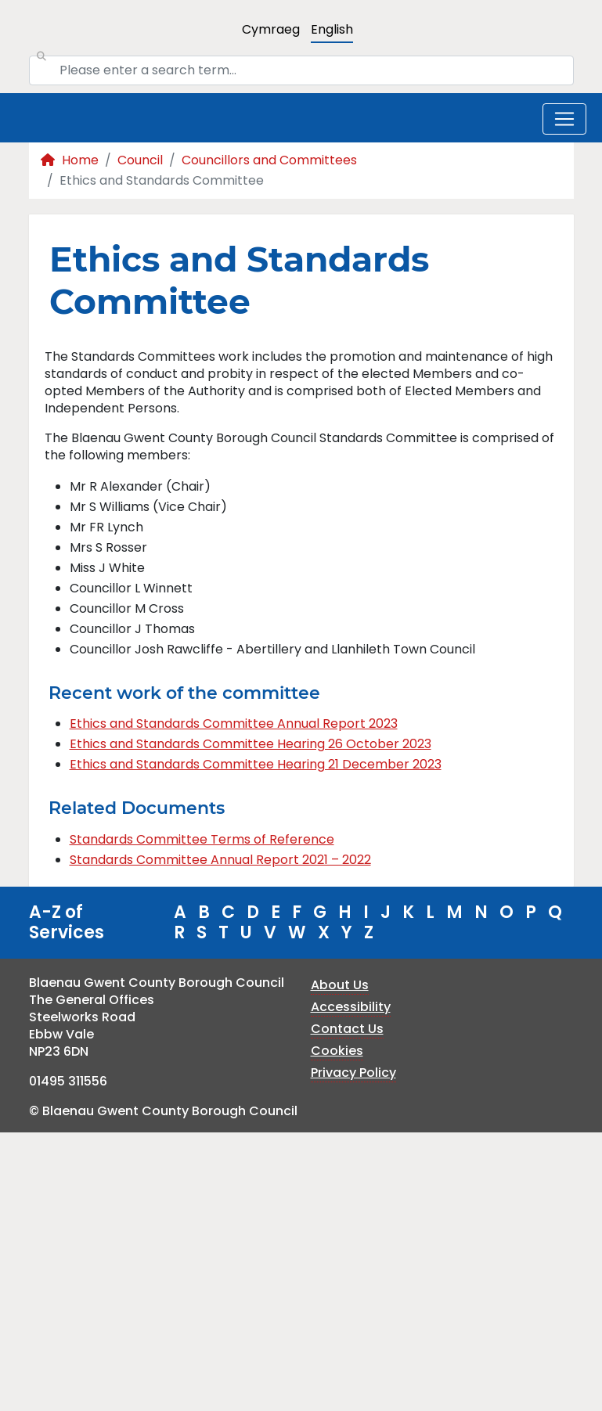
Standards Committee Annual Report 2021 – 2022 (220, 860)
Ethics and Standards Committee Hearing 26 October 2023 (250, 744)
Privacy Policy (353, 1073)
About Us (340, 985)
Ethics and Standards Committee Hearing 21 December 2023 (256, 764)
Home (70, 160)
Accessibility (351, 1007)
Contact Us (347, 1029)
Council (140, 160)
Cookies (337, 1051)
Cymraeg (271, 29)
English (332, 29)
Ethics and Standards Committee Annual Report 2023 (234, 723)
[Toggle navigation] (564, 119)
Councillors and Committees (269, 160)
